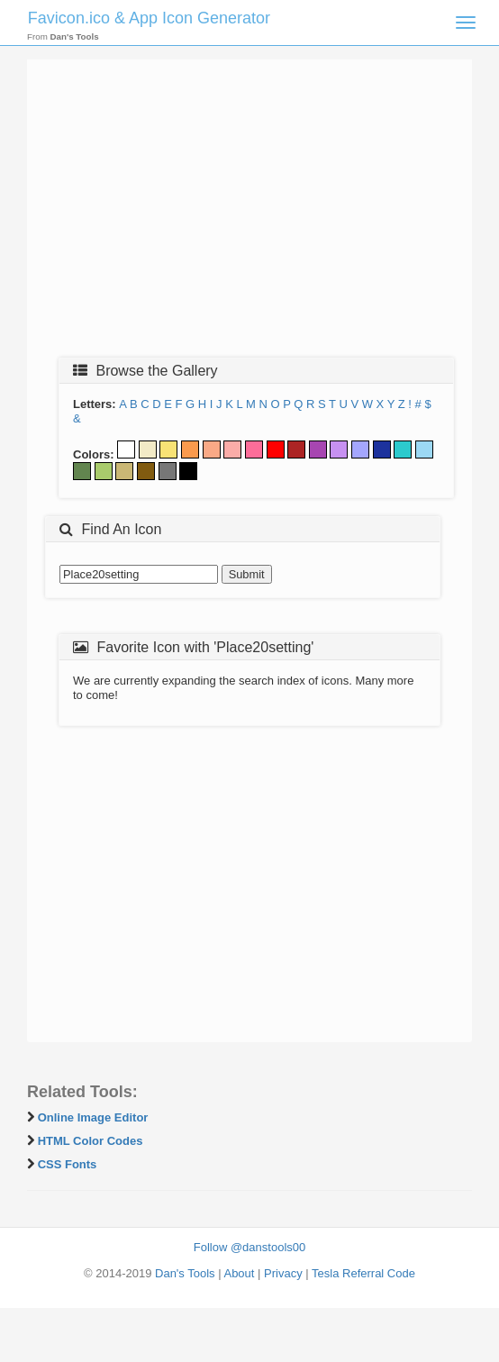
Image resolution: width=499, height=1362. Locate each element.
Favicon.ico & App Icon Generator (149, 18)
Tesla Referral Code (363, 1273)
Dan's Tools (185, 1273)
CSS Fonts (67, 1164)
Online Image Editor (93, 1117)
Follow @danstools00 (249, 1247)
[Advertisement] (249, 213)
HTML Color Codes (90, 1141)
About (238, 1273)
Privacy (283, 1273)
